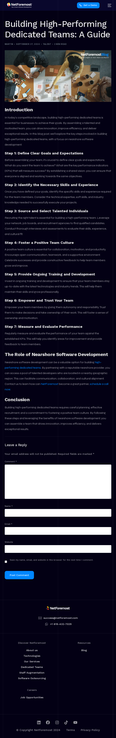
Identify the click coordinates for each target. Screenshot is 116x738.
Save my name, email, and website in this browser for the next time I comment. (51, 560)
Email (8, 524)
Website (9, 542)
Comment (11, 461)
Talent (47, 44)
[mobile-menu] (107, 5)
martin (9, 44)
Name (9, 506)
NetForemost (50, 384)
